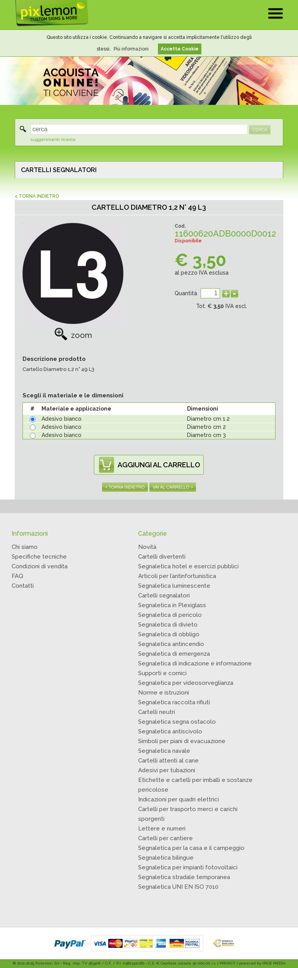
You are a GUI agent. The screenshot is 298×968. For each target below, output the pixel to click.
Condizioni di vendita (40, 566)
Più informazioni (131, 49)
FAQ (17, 576)
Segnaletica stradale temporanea (184, 877)
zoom (73, 335)
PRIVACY (228, 963)
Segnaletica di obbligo (168, 634)
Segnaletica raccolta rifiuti (174, 702)
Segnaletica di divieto (168, 624)
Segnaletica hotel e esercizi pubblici (188, 566)
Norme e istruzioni (163, 692)
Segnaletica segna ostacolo (177, 721)
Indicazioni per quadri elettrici (178, 799)
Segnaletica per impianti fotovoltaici (187, 867)
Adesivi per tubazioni (166, 770)
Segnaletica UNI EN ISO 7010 (178, 886)
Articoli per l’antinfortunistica (177, 576)
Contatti (23, 585)
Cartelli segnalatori (164, 595)
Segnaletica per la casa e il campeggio (191, 847)
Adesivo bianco (61, 419)
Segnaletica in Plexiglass (172, 605)
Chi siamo (25, 546)
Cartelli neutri (156, 712)
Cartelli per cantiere (165, 838)
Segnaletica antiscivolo (170, 731)
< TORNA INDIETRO (37, 196)
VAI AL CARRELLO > (172, 487)
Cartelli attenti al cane (168, 760)
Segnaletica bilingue (166, 857)
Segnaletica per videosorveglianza (185, 682)
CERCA (259, 129)
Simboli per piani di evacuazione (181, 741)
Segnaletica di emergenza (174, 653)
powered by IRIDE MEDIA (262, 963)
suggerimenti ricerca (53, 139)
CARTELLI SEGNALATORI (59, 170)
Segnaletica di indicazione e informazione (195, 663)
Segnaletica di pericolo (170, 614)
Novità (147, 546)
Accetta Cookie (180, 49)
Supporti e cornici (162, 673)
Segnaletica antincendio (171, 644)
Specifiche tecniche (39, 556)
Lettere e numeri (161, 828)
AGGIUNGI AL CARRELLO (159, 465)
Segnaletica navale (164, 750)
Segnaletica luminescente (174, 585)
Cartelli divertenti (161, 556)
